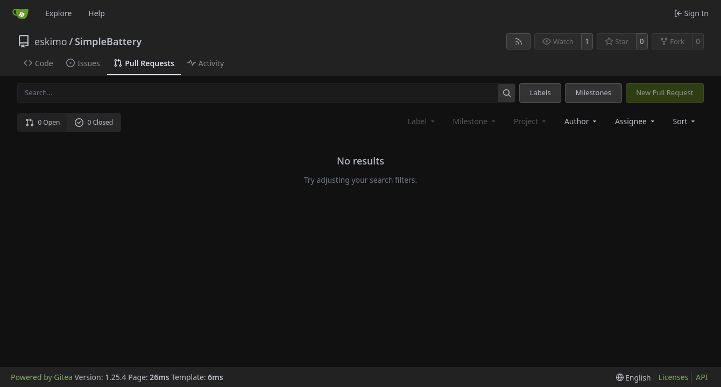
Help (96, 13)
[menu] (685, 121)
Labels (540, 92)
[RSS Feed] (518, 41)
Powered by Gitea (42, 377)
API (702, 377)
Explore (58, 13)
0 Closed (94, 122)
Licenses (674, 377)
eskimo (50, 41)
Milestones (593, 92)
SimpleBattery (108, 41)
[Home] (20, 13)
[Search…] (506, 92)
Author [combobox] (581, 121)
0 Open (42, 122)
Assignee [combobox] (635, 121)
